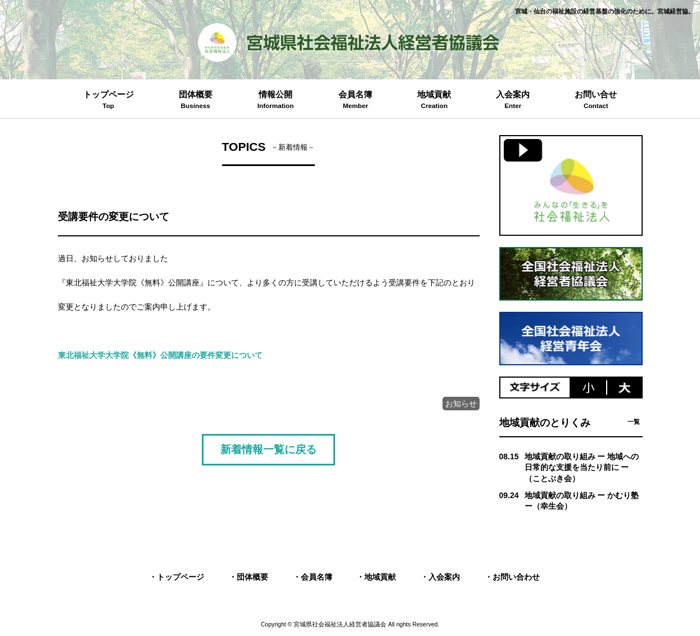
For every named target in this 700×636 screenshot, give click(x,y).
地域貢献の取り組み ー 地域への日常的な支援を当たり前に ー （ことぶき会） (582, 467)
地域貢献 (380, 576)
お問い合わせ (516, 576)
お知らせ (461, 403)
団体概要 (252, 576)
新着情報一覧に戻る (268, 449)
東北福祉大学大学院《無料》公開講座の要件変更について (160, 355)
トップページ (180, 576)
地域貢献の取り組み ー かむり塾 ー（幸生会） (582, 501)
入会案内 (444, 576)
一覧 (633, 421)
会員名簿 (316, 576)
